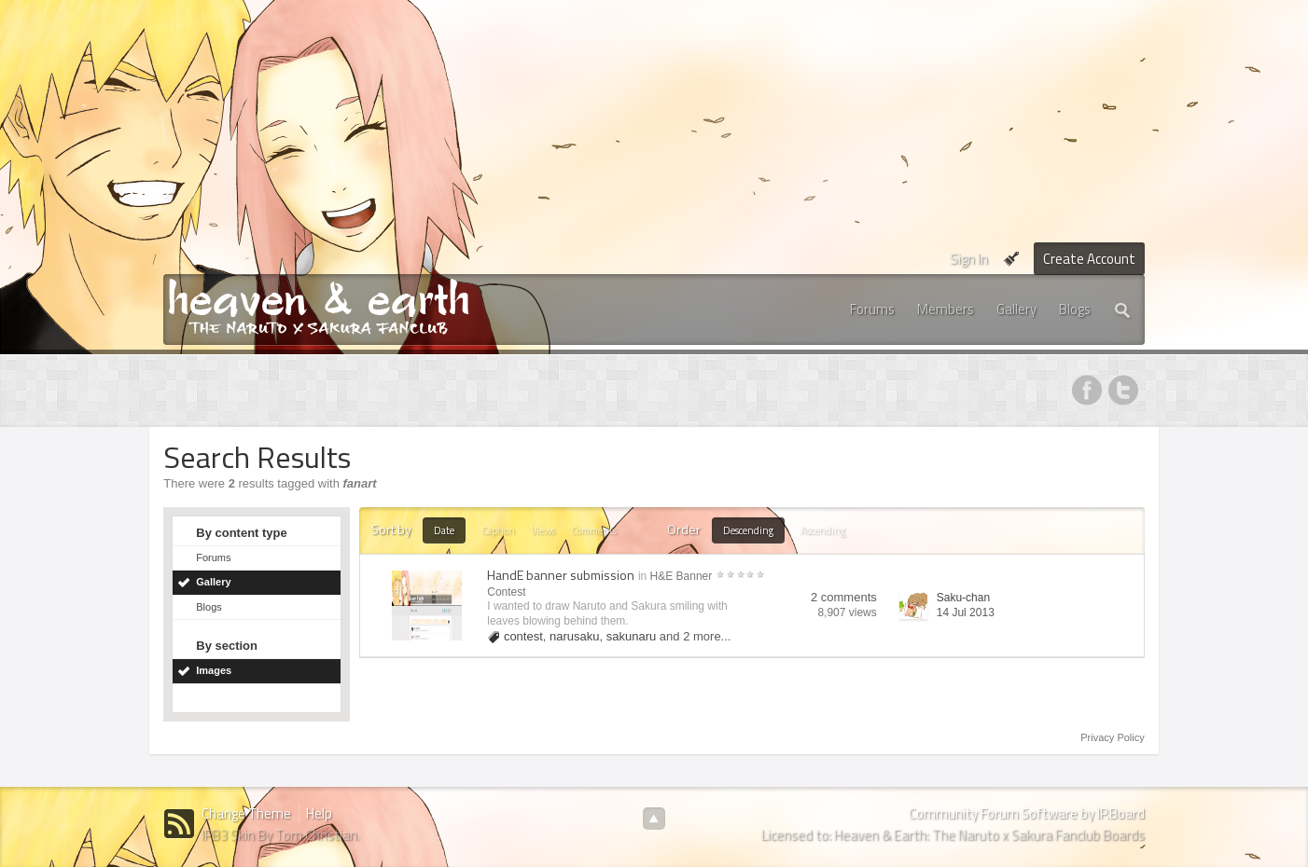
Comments (594, 530)
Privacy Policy (1112, 737)
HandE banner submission (560, 575)
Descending (748, 530)
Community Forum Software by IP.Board (1027, 813)
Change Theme (246, 813)
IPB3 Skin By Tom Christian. (281, 835)
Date (444, 530)
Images (213, 670)
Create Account (1089, 258)
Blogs (1075, 309)
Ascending (822, 530)
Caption (498, 530)
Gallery (1016, 309)
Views (543, 530)
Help (319, 813)
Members (945, 309)
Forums (872, 309)
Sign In (969, 258)
